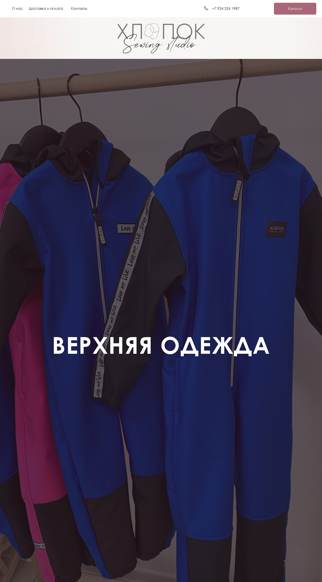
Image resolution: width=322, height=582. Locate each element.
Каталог (295, 8)
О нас (17, 8)
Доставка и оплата (46, 8)
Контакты (79, 8)
